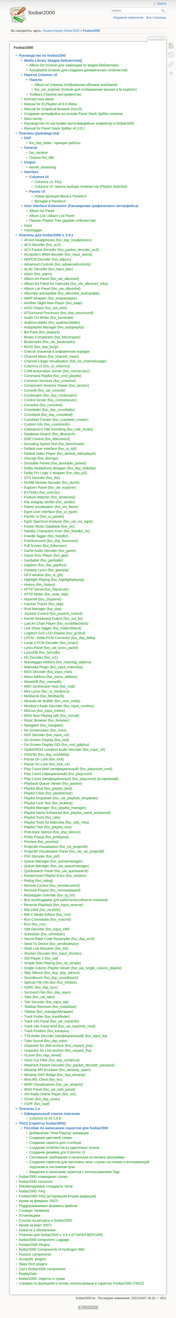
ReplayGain (28, 1274)
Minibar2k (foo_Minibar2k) (44, 696)
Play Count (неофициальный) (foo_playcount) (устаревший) (71, 779)
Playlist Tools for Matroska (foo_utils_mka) (56, 822)
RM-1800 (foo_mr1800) (42, 910)
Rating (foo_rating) (38, 881)
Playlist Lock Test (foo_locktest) (48, 803)
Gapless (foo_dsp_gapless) (45, 565)
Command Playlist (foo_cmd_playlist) (52, 376)
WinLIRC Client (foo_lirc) (43, 1079)
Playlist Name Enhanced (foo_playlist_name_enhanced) (67, 813)
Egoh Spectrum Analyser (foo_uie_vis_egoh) (58, 521)
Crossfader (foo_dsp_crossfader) (49, 410)
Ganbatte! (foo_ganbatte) (43, 560)
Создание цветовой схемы (50, 1138)
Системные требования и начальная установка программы (77, 1157)
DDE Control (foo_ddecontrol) (47, 439)
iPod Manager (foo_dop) (43, 609)
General (30, 148)
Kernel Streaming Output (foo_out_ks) (53, 618)
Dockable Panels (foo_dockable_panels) (55, 463)
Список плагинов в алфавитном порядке (57, 351)
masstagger (33, 230)
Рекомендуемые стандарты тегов (46, 1186)
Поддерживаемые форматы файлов (48, 1206)
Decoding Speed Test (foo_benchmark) (54, 444)
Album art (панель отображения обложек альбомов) (76, 85)
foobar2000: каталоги (36, 1182)
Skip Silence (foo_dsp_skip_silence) (52, 973)
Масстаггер (33, 119)
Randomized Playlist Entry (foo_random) (55, 876)
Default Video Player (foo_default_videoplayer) (60, 454)
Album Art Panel (41, 211)
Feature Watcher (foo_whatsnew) (49, 497)
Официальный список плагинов (52, 1114)
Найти (163, 10)
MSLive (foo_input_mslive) (44, 711)
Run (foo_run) (34, 924)
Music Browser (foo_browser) (46, 720)
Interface (31, 172)
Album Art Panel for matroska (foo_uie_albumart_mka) (66, 284)
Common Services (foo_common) (50, 381)
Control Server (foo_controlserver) (50, 400)
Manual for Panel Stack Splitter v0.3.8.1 (54, 128)
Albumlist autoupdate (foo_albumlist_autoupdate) (62, 293)
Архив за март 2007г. (35, 1225)
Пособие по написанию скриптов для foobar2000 (66, 1128)
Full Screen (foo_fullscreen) (45, 546)
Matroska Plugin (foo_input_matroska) (53, 667)
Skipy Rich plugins (33, 1264)
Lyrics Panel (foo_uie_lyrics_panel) (51, 648)
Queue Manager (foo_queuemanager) (53, 861)
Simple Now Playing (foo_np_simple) (52, 963)
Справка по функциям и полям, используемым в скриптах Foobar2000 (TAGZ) (81, 1283)
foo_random (38, 153)
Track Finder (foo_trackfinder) (47, 1017)
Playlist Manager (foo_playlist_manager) (55, 808)
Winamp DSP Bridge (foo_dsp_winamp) (54, 1075)
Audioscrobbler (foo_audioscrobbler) (52, 322)
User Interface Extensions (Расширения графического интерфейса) (81, 206)
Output (29, 162)
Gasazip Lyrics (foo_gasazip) (46, 570)
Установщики (29, 1215)
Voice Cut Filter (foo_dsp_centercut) (51, 1060)
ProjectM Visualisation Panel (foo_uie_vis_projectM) (64, 851)
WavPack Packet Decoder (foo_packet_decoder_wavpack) (69, 1065)
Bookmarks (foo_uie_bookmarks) (49, 342)
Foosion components (35, 1254)
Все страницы (156, 17)
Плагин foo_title (41, 158)
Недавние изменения (128, 17)
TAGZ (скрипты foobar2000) (42, 1123)
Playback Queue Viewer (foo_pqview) (53, 783)
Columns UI (39, 177)
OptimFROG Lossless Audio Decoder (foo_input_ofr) (64, 750)
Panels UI (37, 191)
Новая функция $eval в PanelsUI (60, 196)
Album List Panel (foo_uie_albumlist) (52, 289)
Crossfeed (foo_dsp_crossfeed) (48, 415)
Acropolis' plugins (32, 1259)
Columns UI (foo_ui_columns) (47, 366)
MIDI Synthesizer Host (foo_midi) (49, 686)
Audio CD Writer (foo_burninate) (49, 318)
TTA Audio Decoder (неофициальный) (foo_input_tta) (65, 1036)
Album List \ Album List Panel (51, 216)
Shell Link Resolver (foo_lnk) (46, 948)
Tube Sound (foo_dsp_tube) (45, 1041)
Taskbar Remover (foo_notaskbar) (50, 1007)
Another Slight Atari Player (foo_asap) (53, 303)
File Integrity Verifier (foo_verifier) (49, 502)
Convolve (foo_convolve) (43, 405)
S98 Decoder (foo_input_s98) (47, 929)
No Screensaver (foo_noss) (45, 730)
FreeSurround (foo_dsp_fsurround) (51, 541)
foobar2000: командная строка (43, 1177)
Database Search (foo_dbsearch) (49, 434)
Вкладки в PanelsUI (50, 201)
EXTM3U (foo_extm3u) (42, 492)
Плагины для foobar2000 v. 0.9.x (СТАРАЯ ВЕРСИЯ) (61, 1235)
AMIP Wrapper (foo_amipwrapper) (50, 298)
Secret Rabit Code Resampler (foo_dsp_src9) (59, 939)
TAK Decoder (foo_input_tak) (46, 1002)
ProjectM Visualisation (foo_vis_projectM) (56, 847)
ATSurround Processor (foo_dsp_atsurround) (58, 313)
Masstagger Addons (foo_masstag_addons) (57, 662)
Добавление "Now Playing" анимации (59, 1133)
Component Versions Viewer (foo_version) (56, 385)
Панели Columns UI (40, 75)
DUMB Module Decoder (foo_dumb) (51, 482)
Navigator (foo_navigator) (43, 725)
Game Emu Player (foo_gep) (46, 555)
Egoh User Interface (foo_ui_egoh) (50, 512)
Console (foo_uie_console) (45, 390)
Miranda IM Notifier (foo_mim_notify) (52, 701)
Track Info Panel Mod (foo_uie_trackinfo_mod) (59, 1026)
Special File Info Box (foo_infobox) (50, 982)
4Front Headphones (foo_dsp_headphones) (58, 240)
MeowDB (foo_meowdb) (42, 682)
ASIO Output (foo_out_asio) (45, 308)
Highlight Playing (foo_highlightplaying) (54, 580)
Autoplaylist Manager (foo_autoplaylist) (54, 327)
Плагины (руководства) (39, 133)
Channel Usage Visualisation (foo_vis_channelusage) (65, 361)
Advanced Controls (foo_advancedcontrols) (57, 264)
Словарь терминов (34, 1210)
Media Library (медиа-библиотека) (53, 60)
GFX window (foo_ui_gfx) (43, 575)
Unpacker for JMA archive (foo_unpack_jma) (58, 1046)
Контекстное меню (39, 99)
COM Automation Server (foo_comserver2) (57, 371)
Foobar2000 (91, 30)
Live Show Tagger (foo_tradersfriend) (52, 628)
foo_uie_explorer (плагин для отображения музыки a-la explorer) (86, 89)
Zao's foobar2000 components (42, 1269)
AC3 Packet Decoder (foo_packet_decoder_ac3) (61, 250)
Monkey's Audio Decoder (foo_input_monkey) (59, 706)
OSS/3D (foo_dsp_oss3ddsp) (46, 754)
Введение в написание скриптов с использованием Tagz (74, 1172)
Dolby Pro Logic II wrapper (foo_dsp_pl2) (55, 473)
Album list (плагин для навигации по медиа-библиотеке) (74, 65)
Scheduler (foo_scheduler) (44, 934)
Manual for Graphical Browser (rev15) (53, 109)
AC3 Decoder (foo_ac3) (42, 245)
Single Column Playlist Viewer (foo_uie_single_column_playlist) (73, 968)
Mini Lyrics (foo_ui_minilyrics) (46, 691)
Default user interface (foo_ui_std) (50, 449)
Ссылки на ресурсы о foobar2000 (45, 1220)
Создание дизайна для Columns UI (57, 1152)
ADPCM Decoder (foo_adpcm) (47, 259)
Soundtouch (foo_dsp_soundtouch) (51, 978)
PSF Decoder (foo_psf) (42, 856)
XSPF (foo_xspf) (37, 1104)
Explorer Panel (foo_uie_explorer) (50, 487)
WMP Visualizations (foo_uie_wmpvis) (53, 1084)
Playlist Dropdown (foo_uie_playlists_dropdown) (61, 798)
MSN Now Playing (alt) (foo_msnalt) (51, 716)
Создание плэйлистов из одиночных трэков (64, 1148)
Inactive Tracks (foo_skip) (44, 604)
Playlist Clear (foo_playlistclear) (48, 793)
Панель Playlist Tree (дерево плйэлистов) (62, 220)
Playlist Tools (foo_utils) (42, 817)
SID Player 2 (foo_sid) (41, 958)
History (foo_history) (39, 585)
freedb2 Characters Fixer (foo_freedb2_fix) (57, 531)
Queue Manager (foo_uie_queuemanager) (56, 866)
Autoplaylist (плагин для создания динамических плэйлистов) (78, 70)
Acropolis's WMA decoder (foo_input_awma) (58, 254)
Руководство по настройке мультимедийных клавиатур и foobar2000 (79, 123)
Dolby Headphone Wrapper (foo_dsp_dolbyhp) (60, 468)
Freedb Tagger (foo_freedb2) (46, 536)
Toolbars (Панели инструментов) (55, 94)
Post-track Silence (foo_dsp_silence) (52, 832)
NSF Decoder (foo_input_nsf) (46, 735)
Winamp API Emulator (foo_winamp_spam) (57, 1070)
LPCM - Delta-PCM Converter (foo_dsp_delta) (59, 638)
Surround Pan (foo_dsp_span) (47, 992)
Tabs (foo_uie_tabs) (39, 997)
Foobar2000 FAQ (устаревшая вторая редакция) (57, 1196)
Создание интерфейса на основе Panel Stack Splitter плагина (73, 114)
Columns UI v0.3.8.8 (45, 1118)
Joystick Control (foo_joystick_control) (53, 614)
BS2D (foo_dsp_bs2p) (41, 347)
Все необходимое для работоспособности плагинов (66, 900)
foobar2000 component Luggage (44, 1240)
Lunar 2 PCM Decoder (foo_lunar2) (51, 643)
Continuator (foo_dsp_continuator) (50, 395)
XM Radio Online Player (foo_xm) (50, 1094)
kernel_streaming (42, 167)
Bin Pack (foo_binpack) (42, 332)
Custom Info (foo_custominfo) (47, 424)
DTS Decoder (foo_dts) (42, 478)
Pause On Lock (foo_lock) (44, 759)
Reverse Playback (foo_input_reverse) (53, 905)
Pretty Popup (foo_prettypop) (46, 837)
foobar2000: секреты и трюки (42, 1279)
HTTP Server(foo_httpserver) (46, 589)
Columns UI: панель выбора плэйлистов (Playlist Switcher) (81, 186)
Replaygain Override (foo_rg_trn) (49, 895)
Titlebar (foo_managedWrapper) (48, 1012)
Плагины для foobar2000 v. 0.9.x (46, 235)
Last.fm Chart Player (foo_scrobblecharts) (56, 623)
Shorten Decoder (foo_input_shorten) (52, 953)
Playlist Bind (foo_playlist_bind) (48, 788)
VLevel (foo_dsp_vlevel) (42, 1055)
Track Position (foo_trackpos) (46, 1031)
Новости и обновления (37, 1230)
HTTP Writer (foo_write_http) (46, 594)
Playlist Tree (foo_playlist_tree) (47, 827)
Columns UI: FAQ (48, 182)
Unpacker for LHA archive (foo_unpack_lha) (58, 1050)
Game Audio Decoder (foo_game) (50, 551)
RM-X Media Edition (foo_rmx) (47, 914)
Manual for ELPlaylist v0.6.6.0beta (50, 104)
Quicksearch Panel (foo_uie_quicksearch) (56, 871)
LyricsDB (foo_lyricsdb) (42, 652)
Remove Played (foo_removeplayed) (52, 890)
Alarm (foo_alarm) (38, 274)
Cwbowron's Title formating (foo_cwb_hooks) (58, 429)
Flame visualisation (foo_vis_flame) (51, 507)
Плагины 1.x (29, 1109)
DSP (27, 138)
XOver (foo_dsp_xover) (42, 1099)
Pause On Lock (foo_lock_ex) (47, 764)
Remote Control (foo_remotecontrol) (52, 886)
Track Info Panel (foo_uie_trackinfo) (51, 1021)
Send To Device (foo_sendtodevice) (51, 944)
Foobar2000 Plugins (34, 1245)
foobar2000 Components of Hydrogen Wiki (52, 1249)
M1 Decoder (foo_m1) (41, 657)
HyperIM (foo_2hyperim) (43, 599)
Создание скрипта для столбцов (55, 1143)
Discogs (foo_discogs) (41, 458)
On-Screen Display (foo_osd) (46, 740)
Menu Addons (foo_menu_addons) (50, 677)
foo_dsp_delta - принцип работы (54, 143)
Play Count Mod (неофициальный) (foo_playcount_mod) (68, 769)
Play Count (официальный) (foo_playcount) (58, 774)
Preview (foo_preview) (41, 842)
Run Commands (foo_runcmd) (47, 919)
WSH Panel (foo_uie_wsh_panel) (49, 1089)
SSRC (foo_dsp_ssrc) (41, 987)
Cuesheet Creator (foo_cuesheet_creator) (56, 420)
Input (28, 225)
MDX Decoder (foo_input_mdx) (48, 672)
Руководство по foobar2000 (42, 55)
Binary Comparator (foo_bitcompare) (52, 337)
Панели (35, 80)
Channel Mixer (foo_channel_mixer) (51, 356)
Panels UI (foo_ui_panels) (44, 516)
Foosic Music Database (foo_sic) (49, 526)
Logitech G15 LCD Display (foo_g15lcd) (54, 633)
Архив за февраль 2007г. (39, 1201)
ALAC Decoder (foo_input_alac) (48, 269)
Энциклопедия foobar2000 (61, 30)
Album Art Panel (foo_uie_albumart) (51, 279)
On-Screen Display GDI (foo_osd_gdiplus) (56, 745)
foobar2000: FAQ (32, 1191)
